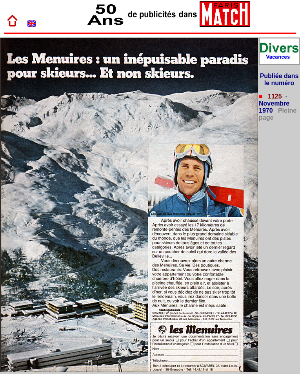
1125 (274, 96)
